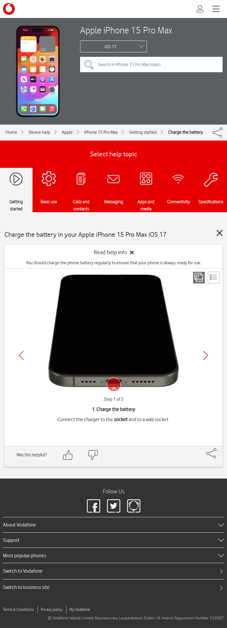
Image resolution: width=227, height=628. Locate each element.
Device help (39, 132)
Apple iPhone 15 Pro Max (126, 30)
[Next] (205, 355)
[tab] (113, 571)
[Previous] (21, 355)
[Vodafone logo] (9, 9)
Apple (67, 132)
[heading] (113, 524)
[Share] (218, 450)
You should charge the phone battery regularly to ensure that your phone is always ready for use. (113, 262)
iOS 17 (110, 46)
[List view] (214, 278)
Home (11, 132)
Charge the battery (185, 132)
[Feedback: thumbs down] (93, 455)
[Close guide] (220, 233)
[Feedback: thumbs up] (68, 455)
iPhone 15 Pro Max (101, 132)
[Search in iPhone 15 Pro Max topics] (151, 64)
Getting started (143, 132)
